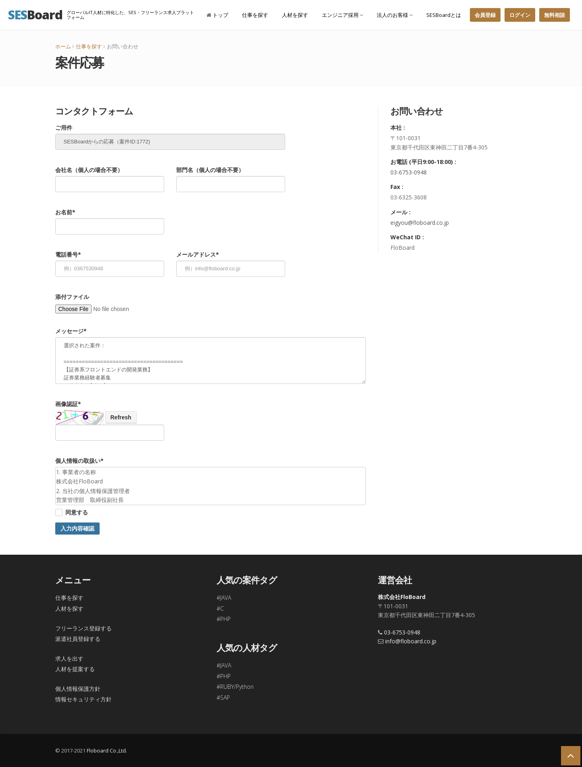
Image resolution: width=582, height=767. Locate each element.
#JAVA (224, 597)
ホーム (63, 46)
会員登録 (485, 15)
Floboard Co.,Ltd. (107, 750)
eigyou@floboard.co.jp (419, 222)
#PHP (224, 619)
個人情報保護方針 (77, 688)
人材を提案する (75, 669)
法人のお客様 (395, 15)
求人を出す (69, 658)
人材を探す (295, 15)
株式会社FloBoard (402, 597)
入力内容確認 (77, 528)
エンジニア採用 (342, 15)
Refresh (121, 417)
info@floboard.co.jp (410, 641)
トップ (217, 15)
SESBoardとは (443, 15)
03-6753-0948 (408, 172)
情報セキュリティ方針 (83, 699)
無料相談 (554, 15)
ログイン (519, 15)
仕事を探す (255, 15)
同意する (76, 512)
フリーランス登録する (83, 628)
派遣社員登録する (77, 639)
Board (35, 14)
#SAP (223, 697)
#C (220, 608)
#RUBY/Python (235, 686)
